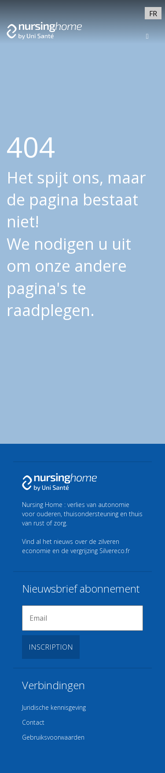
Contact (33, 722)
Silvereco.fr (114, 550)
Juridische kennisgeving (54, 707)
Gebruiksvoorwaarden (53, 737)
